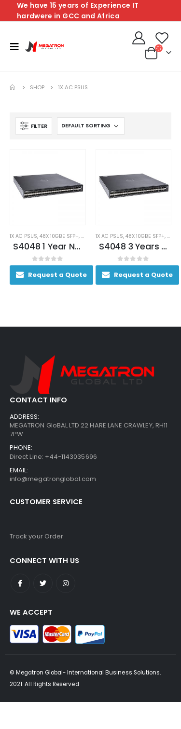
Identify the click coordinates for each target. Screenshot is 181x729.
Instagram (65, 583)
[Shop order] (91, 126)
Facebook (20, 583)
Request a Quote (57, 274)
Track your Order (36, 536)
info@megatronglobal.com (53, 478)
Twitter (43, 583)
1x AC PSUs (23, 236)
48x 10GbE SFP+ (59, 236)
